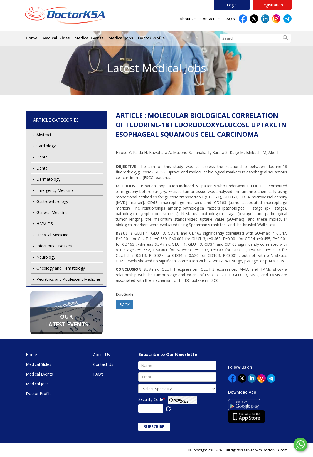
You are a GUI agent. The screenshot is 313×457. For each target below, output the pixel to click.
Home (31, 38)
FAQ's (229, 18)
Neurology (45, 257)
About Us (188, 18)
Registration (272, 5)
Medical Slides (56, 38)
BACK (124, 304)
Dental (42, 157)
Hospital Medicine (52, 234)
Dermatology (48, 179)
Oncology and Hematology (60, 268)
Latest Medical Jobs (156, 68)
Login (232, 5)
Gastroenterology (52, 201)
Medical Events (89, 38)
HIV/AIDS (44, 223)
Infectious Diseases (54, 246)
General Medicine (52, 212)
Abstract (43, 134)
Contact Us (210, 18)
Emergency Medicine (55, 190)
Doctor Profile (151, 38)
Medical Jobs (121, 38)
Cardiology (46, 145)
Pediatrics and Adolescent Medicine (68, 279)
